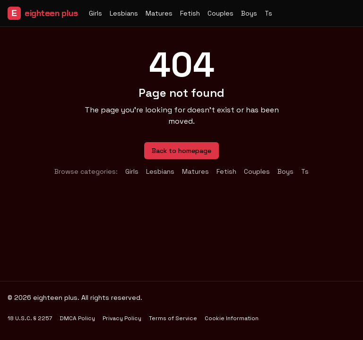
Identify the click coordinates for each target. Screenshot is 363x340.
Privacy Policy (122, 318)
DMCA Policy (77, 318)
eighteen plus (43, 13)
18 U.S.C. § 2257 (30, 318)
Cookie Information (232, 318)
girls (95, 13)
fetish (190, 13)
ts (268, 13)
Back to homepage (181, 150)
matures (159, 13)
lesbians (124, 13)
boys (249, 13)
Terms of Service (173, 318)
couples (220, 13)
